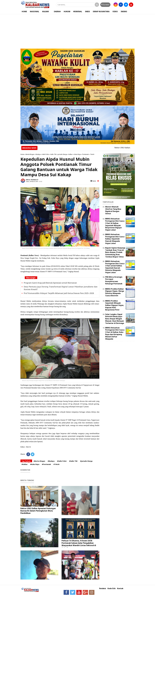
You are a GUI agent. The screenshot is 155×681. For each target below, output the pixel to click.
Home (22, 154)
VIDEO (115, 11)
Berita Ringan (30, 154)
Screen (105, 4)
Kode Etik (112, 588)
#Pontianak (46, 464)
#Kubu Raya (34, 464)
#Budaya (51, 461)
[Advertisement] (77, 30)
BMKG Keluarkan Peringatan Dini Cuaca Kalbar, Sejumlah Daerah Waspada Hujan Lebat (114, 238)
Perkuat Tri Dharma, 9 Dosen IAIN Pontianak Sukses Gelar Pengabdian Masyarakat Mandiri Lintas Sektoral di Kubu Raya (79, 544)
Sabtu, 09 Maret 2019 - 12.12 (34, 181)
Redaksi (102, 588)
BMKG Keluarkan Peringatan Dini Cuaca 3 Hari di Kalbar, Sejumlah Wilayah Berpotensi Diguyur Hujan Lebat (114, 224)
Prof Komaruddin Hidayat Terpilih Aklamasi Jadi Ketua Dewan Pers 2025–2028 (59, 293)
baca (93, 181)
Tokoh (92, 154)
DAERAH (57, 11)
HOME (24, 11)
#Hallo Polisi (62, 461)
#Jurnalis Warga (86, 461)
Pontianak (85, 154)
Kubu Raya (77, 154)
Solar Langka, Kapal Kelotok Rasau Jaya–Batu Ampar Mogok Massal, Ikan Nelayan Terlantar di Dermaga (114, 318)
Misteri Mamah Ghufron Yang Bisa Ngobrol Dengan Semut (113, 210)
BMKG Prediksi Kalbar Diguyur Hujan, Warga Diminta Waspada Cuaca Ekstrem (114, 292)
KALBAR (45, 11)
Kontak (120, 588)
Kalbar (70, 154)
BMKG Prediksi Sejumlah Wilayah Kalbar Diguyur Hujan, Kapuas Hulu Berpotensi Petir (114, 305)
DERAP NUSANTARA (101, 11)
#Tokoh (56, 464)
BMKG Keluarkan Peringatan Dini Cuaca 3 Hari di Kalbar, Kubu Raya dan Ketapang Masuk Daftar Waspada (114, 333)
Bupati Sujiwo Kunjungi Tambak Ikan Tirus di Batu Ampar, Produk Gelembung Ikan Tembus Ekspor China (115, 252)
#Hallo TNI (73, 461)
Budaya (38, 154)
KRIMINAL (77, 11)
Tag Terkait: (26, 461)
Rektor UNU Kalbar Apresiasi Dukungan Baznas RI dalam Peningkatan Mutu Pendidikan (38, 510)
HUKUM (67, 11)
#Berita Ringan (39, 461)
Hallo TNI (53, 154)
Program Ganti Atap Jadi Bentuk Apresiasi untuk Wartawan (50, 283)
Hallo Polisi (45, 154)
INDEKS (124, 11)
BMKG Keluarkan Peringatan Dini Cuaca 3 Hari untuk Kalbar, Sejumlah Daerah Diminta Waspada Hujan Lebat (114, 267)
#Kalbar (25, 464)
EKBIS (87, 11)
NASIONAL (34, 11)
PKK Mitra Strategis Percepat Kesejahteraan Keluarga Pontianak (113, 280)
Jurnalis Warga (62, 154)
